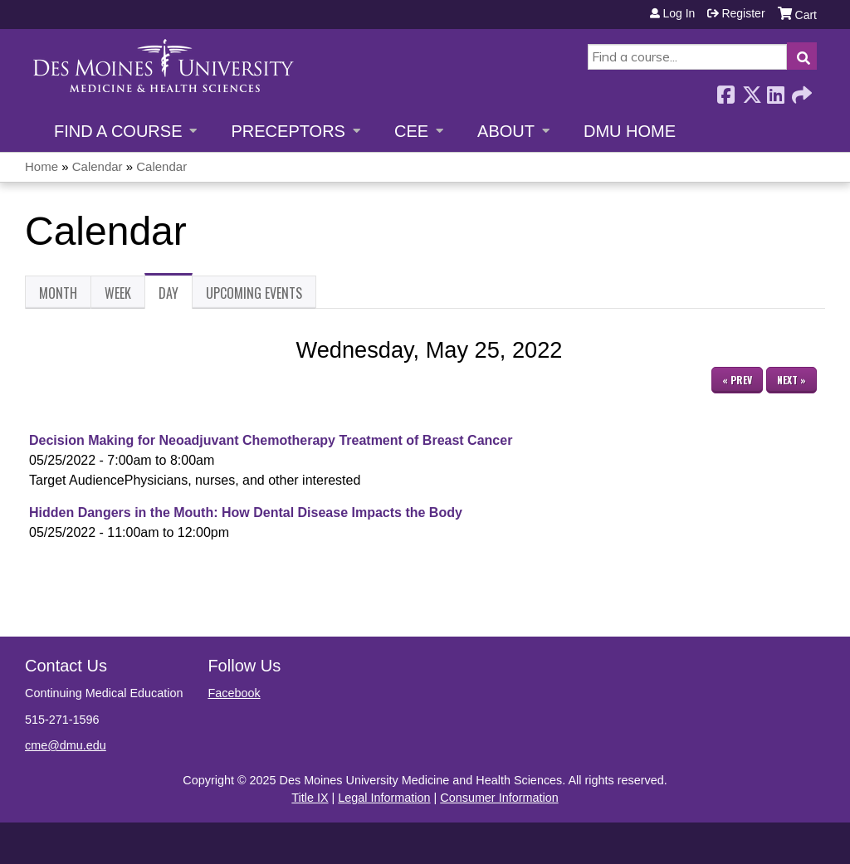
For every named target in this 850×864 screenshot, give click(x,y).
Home (41, 166)
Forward (800, 90)
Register (743, 13)
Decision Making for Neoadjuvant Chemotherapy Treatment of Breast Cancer (270, 440)
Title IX (309, 797)
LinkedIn (775, 90)
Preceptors (287, 131)
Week (118, 293)
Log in (678, 13)
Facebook (725, 90)
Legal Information (384, 797)
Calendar (97, 166)
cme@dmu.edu (65, 745)
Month (58, 293)
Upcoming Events (254, 293)
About (506, 131)
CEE (411, 131)
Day (176, 296)
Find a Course (118, 131)
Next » (791, 380)
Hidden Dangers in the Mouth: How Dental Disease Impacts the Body (245, 512)
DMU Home (630, 131)
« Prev (737, 380)
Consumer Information (499, 797)
